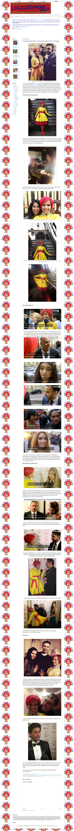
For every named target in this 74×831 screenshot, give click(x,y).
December (16, 87)
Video (12, 16)
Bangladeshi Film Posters (18, 70)
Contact (26, 14)
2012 (14, 110)
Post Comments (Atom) (30, 810)
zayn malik (40, 776)
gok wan (29, 775)
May (15, 95)
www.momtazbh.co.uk (19, 28)
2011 (14, 111)
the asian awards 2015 (29, 776)
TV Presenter (17, 16)
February (15, 104)
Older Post (60, 808)
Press (52, 14)
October (15, 88)
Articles (17, 14)
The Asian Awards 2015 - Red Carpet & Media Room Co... (16, 98)
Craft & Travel (32, 14)
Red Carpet (42, 775)
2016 (14, 84)
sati (58, 775)
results (48, 775)
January (15, 105)
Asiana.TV (43, 762)
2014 (14, 107)
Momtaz (27, 774)
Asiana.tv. (35, 84)
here (34, 460)
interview (32, 775)
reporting (45, 775)
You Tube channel (54, 762)
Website (23, 16)
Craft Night (38, 14)
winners (38, 776)
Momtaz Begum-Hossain (37, 775)
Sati (24, 141)
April (15, 101)
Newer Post (25, 808)
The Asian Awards (39, 83)
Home (42, 808)
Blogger (56, 825)
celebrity (26, 775)
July (15, 92)
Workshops (57, 14)
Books (22, 14)
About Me (13, 14)
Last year (25, 83)
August (15, 91)
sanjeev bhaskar (55, 775)
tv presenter (34, 776)
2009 (14, 114)
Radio (43, 14)
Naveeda (46, 187)
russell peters (51, 775)
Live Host (47, 14)
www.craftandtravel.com (24, 26)
